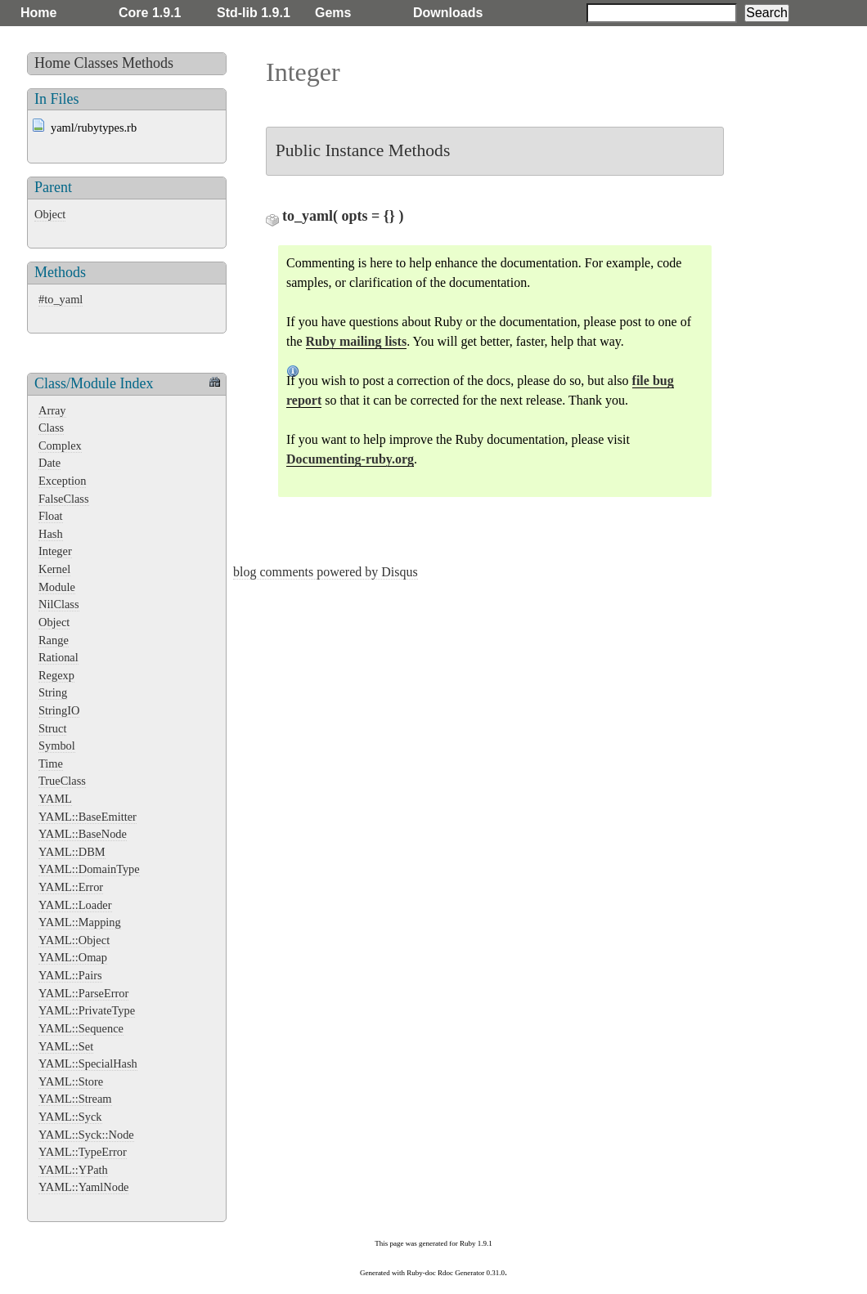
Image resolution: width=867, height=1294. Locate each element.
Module (56, 586)
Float (50, 515)
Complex (60, 445)
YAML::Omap (72, 957)
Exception (62, 480)
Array (52, 410)
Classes (96, 63)
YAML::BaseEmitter (87, 816)
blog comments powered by (325, 572)
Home (38, 13)
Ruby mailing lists (356, 341)
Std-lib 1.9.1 (253, 13)
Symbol (56, 745)
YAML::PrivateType (86, 1010)
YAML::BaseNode (82, 833)
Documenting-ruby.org (350, 459)
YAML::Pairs (70, 975)
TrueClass (62, 780)
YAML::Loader (75, 904)
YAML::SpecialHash (87, 1063)
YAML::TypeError (82, 1151)
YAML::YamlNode (83, 1186)
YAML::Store (70, 1081)
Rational (58, 657)
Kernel (54, 568)
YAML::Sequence (81, 1028)
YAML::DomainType (89, 868)
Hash (50, 533)
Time (50, 763)
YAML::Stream (75, 1098)
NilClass (58, 604)
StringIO (58, 710)
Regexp (56, 675)
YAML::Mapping (79, 922)
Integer (55, 550)
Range (53, 640)
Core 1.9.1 (150, 13)
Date (49, 462)
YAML (55, 798)
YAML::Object (74, 940)
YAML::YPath (73, 1169)
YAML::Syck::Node (86, 1134)
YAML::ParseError (83, 993)
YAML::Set (65, 1046)
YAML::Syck (70, 1116)
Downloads (448, 13)
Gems (333, 13)
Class (51, 427)
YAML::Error (70, 886)
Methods (147, 63)
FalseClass (63, 498)
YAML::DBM (72, 851)
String (52, 692)
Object (49, 214)
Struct (52, 728)
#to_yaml (60, 299)
